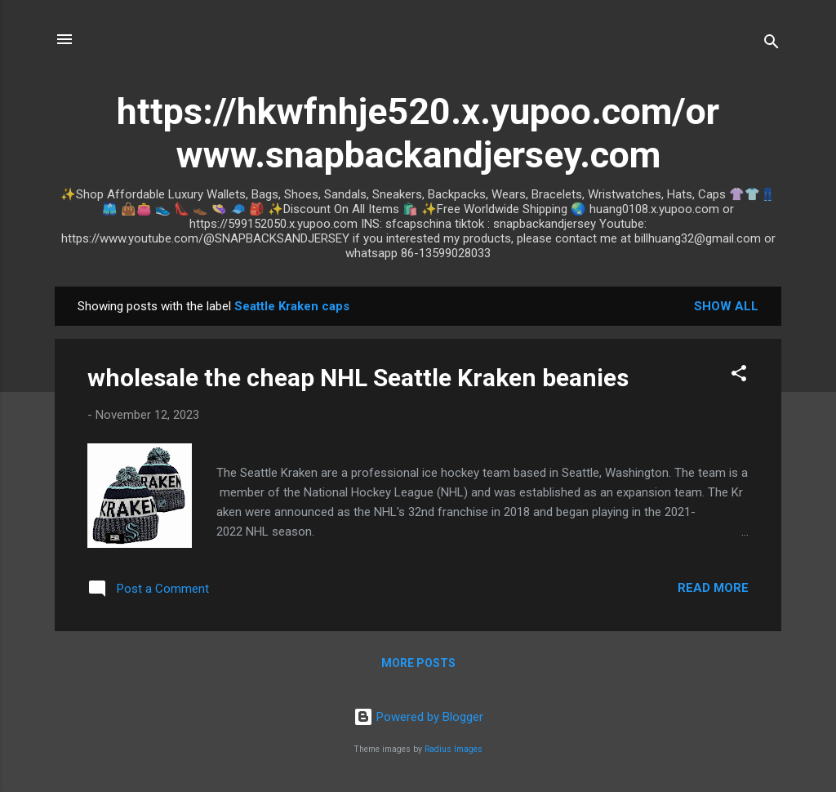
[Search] (771, 44)
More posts (418, 663)
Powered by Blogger (418, 717)
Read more (713, 588)
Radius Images (453, 749)
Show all (726, 306)
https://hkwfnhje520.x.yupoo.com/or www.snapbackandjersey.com (418, 133)
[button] (739, 376)
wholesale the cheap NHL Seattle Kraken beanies (358, 377)
